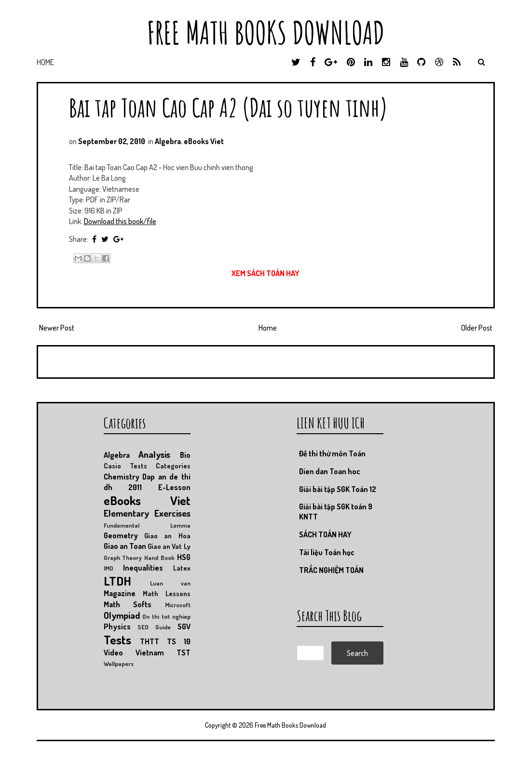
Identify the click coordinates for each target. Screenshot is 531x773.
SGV (184, 626)
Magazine (120, 593)
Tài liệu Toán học (326, 552)
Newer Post (56, 328)
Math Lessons (167, 593)
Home (45, 62)
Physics (117, 626)
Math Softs (128, 604)
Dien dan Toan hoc (329, 471)
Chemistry (121, 476)
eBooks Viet (204, 141)
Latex (182, 567)
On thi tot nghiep (166, 616)
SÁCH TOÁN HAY (325, 534)
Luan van (170, 583)
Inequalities (143, 568)
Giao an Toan (125, 546)
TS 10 (179, 641)
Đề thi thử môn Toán (332, 453)
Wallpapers (119, 663)
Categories (173, 465)
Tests (117, 639)
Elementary (126, 513)
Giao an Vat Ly (169, 546)
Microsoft (178, 605)
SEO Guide (154, 627)
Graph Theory (123, 557)
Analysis (154, 454)
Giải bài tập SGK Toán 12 (337, 489)
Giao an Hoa (167, 535)
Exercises (172, 513)
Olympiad (122, 615)
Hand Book (159, 557)
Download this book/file (120, 221)
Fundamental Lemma (147, 525)
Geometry (121, 535)
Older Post (476, 328)
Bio (185, 455)
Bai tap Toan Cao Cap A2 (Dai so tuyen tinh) (228, 107)
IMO (108, 568)
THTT (149, 641)
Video (113, 652)
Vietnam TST (163, 652)
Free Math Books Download (265, 32)
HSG (184, 557)
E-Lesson (174, 487)
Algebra (168, 141)
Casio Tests (125, 465)
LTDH (117, 580)
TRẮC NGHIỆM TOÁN (331, 570)
